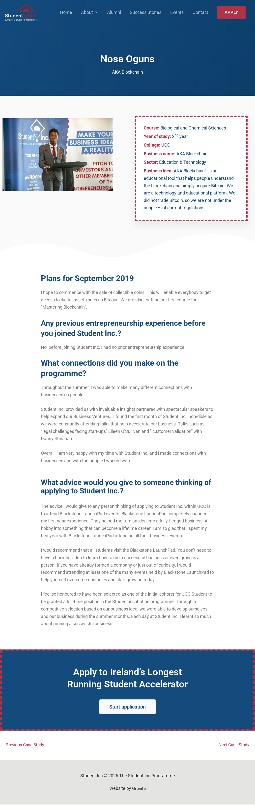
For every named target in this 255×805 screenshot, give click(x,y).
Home (66, 14)
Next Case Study (235, 744)
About (87, 14)
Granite (139, 789)
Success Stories (145, 14)
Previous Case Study (23, 744)
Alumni (114, 14)
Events (177, 14)
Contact (200, 14)
